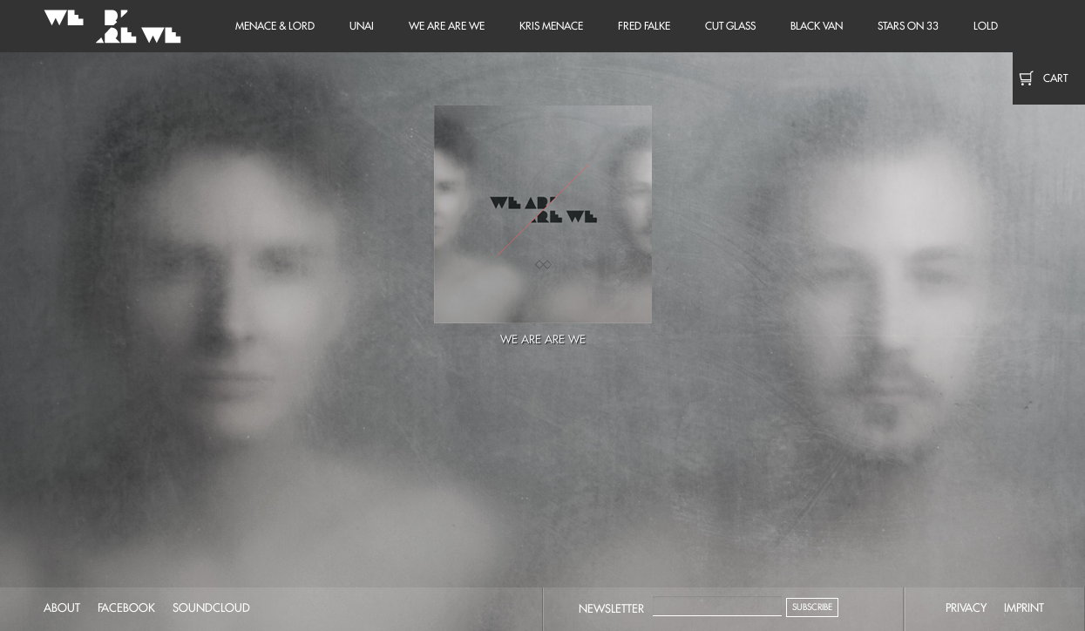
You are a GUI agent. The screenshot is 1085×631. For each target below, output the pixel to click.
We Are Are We (109, 26)
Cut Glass (730, 25)
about (62, 607)
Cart (1055, 78)
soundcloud (211, 607)
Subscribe (812, 607)
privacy (966, 607)
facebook (126, 607)
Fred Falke (644, 25)
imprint (1024, 607)
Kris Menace (551, 25)
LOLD (985, 25)
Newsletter (611, 608)
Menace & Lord (275, 25)
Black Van (816, 25)
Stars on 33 (908, 25)
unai (361, 25)
